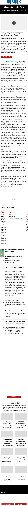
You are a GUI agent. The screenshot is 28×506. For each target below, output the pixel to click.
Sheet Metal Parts (15, 10)
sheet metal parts (6, 96)
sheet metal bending (12, 61)
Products (8, 10)
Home (3, 10)
